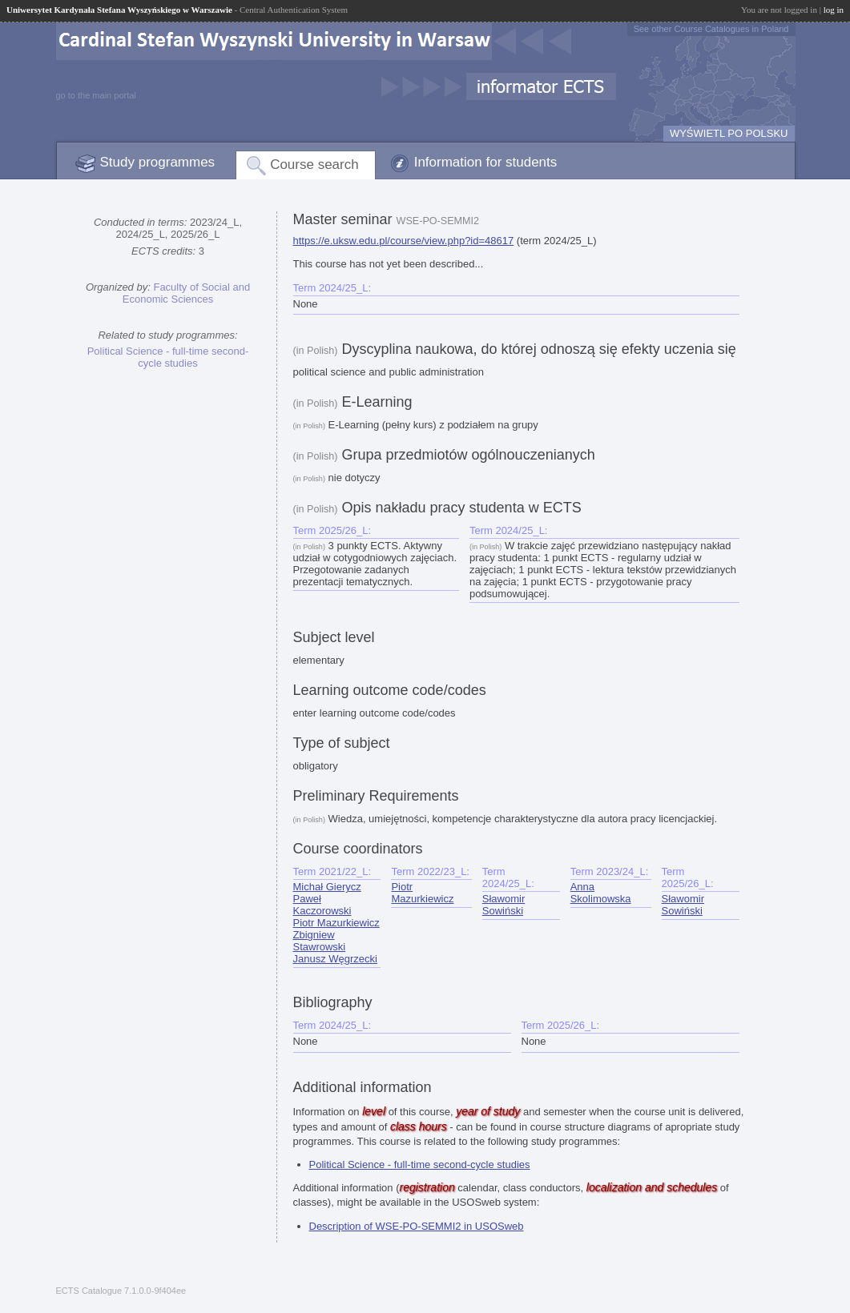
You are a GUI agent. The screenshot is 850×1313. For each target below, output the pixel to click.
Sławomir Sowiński (503, 905)
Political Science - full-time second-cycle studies (168, 357)
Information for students (486, 162)
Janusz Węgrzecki (335, 959)
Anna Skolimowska (600, 893)
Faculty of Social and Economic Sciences (186, 293)
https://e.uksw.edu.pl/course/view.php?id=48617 (403, 241)
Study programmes (158, 162)
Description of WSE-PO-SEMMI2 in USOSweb (416, 1226)
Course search (314, 164)
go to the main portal (96, 95)
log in (834, 9)
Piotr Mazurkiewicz (336, 923)
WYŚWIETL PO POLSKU (729, 133)
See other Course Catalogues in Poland (711, 29)
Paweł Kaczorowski (322, 905)
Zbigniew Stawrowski (319, 941)
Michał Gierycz (327, 887)
